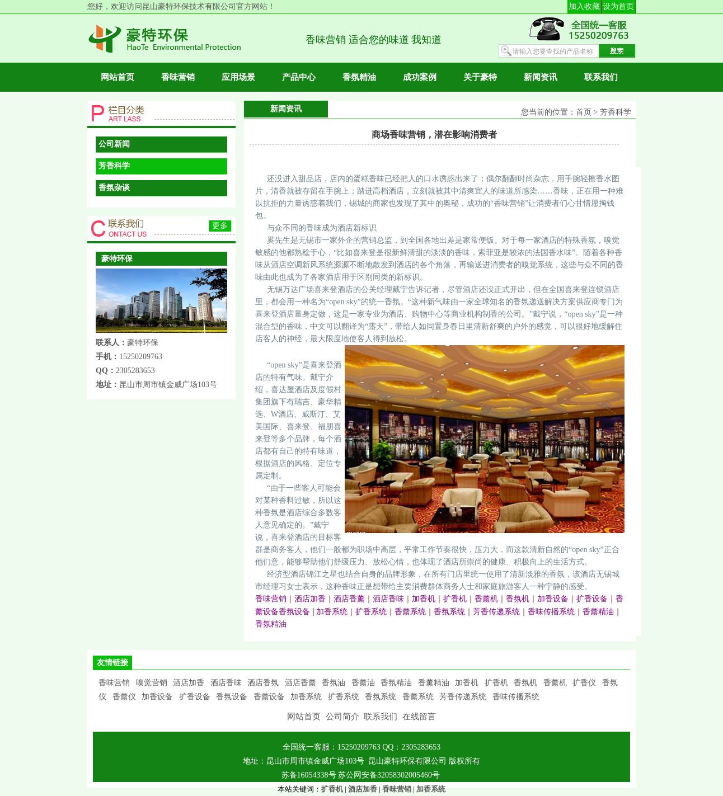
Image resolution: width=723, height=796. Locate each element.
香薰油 (363, 683)
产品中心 (299, 77)
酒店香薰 (300, 683)
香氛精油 (359, 77)
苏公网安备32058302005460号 (389, 775)
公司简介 (342, 716)
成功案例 (419, 77)
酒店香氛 (263, 683)
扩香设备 (194, 697)
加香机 (466, 683)
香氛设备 (231, 697)
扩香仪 (584, 683)
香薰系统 (418, 697)
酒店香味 (226, 683)
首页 (583, 112)
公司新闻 (114, 144)
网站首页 (117, 77)
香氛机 (525, 683)
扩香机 (496, 683)
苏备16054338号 (310, 775)
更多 (220, 226)
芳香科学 (114, 166)
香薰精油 (433, 683)
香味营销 (178, 77)
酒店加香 (188, 683)
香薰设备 (269, 697)
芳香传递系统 (462, 697)
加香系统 (306, 697)
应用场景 (238, 77)
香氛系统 (380, 697)
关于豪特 (480, 77)
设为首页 (618, 6)
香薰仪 (124, 697)
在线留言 (419, 716)
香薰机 (555, 683)
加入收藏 (584, 6)
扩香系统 (343, 697)
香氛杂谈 (114, 187)
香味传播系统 (515, 697)
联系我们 (601, 77)
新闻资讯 (540, 77)
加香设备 (157, 697)
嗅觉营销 (151, 683)
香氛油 (333, 683)
